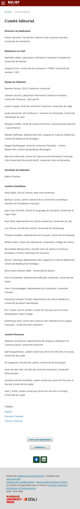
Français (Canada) (14, 416)
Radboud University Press (31, 475)
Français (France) (13, 420)
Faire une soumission (40, 439)
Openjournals (13, 478)
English (8, 411)
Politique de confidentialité (20, 482)
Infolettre (40, 447)
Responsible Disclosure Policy (52, 482)
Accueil (8, 11)
